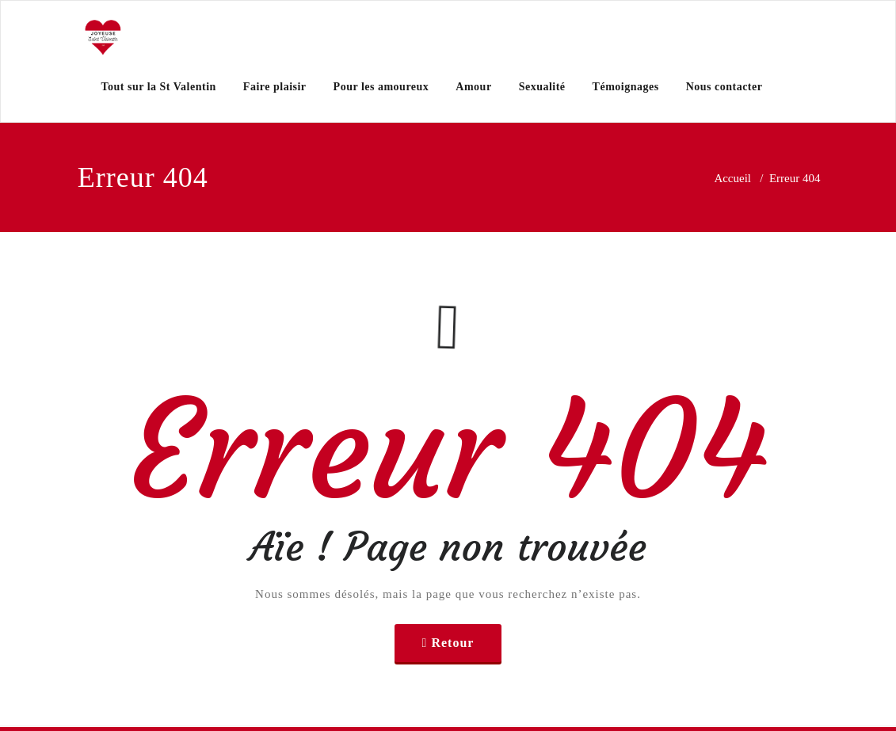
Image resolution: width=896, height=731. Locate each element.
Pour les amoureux (381, 87)
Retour (452, 642)
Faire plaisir (275, 87)
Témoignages (626, 87)
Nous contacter (724, 87)
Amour (473, 87)
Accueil (732, 178)
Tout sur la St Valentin (158, 87)
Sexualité (542, 87)
